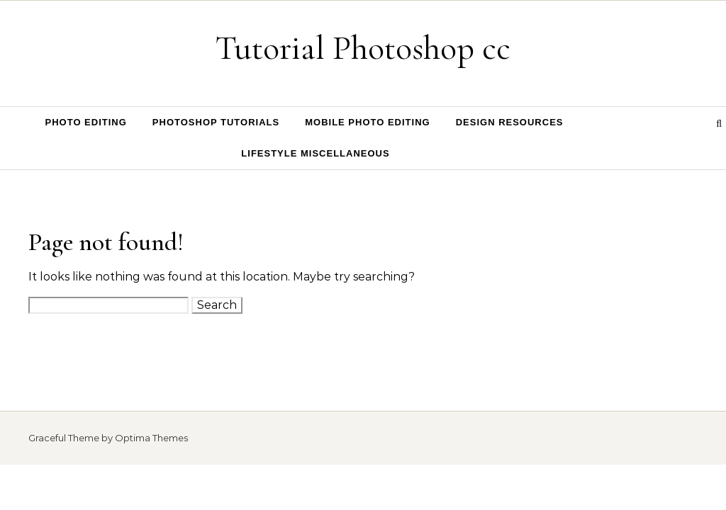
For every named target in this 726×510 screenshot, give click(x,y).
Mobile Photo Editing (367, 122)
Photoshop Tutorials (215, 122)
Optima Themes (151, 437)
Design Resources (510, 122)
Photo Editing (86, 122)
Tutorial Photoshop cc (363, 48)
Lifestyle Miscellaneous (315, 153)
